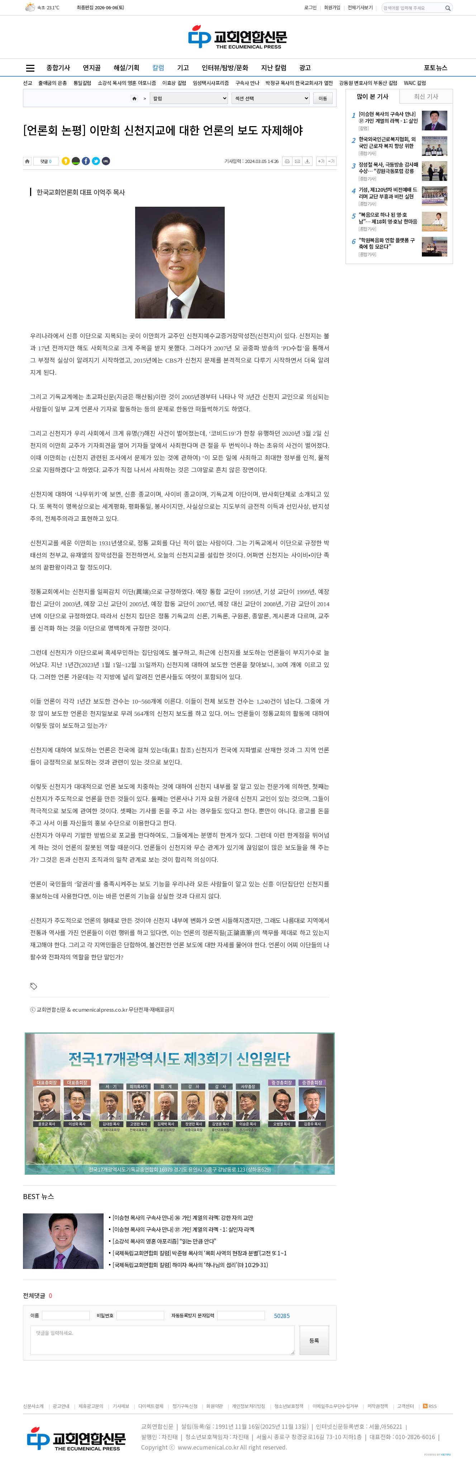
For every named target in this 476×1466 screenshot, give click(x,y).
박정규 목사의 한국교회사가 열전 (299, 82)
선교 (27, 82)
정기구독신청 (184, 1406)
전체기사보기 (360, 7)
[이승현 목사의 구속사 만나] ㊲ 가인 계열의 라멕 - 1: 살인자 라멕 (183, 1229)
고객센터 (405, 1406)
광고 (305, 67)
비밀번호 (105, 1315)
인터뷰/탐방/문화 (225, 67)
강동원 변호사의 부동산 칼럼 (368, 82)
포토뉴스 (436, 67)
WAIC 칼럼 (415, 82)
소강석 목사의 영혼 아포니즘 (127, 82)
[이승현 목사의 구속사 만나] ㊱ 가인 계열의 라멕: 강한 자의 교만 (183, 1217)
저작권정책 (377, 1406)
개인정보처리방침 (248, 1406)
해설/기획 (127, 67)
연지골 (92, 67)
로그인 (310, 7)
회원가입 (332, 7)
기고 (183, 67)
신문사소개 (33, 1406)
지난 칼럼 (273, 67)
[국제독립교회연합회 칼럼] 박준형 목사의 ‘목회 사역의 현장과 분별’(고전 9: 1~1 (200, 1253)
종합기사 (58, 67)
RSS (430, 1406)
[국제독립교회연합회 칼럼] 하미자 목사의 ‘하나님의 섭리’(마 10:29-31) (190, 1265)
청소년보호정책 (288, 1406)
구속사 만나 (247, 82)
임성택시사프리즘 (211, 82)
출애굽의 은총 (52, 82)
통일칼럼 (82, 82)
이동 (323, 98)
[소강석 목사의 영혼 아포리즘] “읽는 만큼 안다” (164, 1241)
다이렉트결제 (150, 1406)
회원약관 (214, 1406)
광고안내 (61, 1406)
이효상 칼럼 (174, 82)
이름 (34, 1315)
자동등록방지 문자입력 (192, 1315)
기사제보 (121, 1406)
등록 (314, 1340)
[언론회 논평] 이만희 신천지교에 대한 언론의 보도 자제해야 (163, 129)
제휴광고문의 (91, 1406)
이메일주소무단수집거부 (335, 1406)
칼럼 (158, 67)
